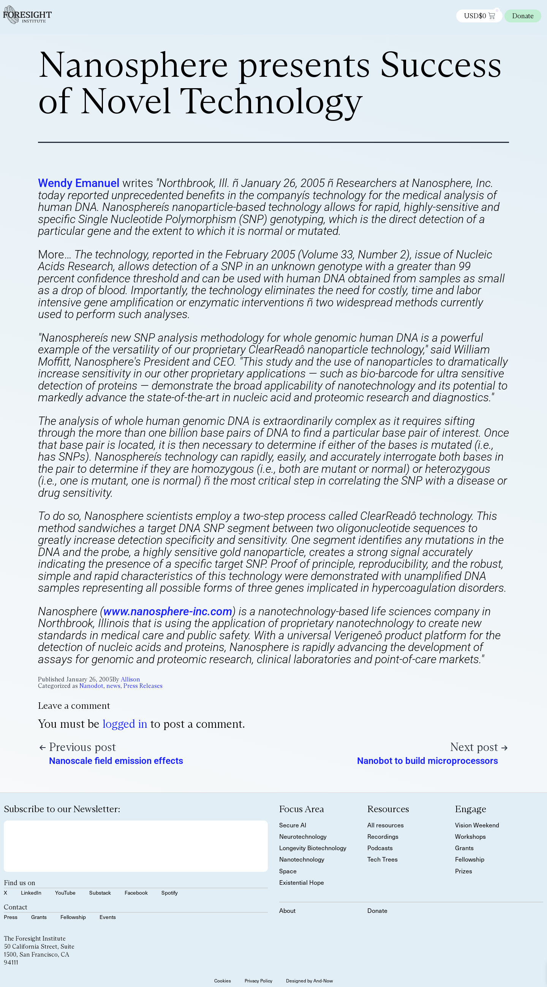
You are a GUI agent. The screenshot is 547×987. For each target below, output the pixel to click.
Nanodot (91, 685)
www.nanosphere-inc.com (167, 611)
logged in (125, 724)
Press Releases (143, 685)
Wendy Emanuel (79, 183)
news (113, 685)
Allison (130, 679)
